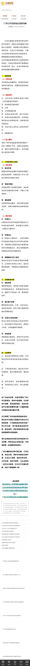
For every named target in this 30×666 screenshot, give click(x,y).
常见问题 (23, 19)
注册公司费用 (5, 545)
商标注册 (23, 16)
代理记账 (14, 16)
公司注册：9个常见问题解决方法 (9, 528)
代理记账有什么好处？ (7, 539)
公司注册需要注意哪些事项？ (8, 548)
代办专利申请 (4, 19)
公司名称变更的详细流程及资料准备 (10, 523)
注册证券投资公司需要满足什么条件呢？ (11, 534)
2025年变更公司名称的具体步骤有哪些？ (11, 525)
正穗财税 (10, 26)
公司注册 (4, 16)
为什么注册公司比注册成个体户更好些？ (11, 537)
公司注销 (14, 19)
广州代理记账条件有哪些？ (8, 531)
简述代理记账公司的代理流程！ (9, 542)
